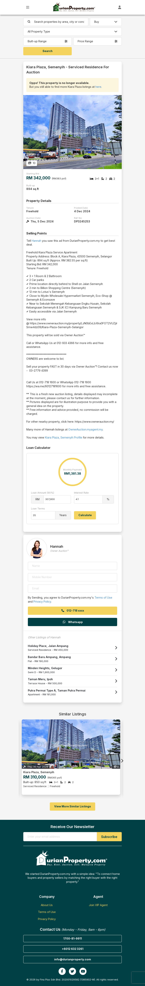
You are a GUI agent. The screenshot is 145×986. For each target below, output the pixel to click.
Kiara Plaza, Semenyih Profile (63, 437)
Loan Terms (38, 508)
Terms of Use (103, 597)
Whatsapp (72, 622)
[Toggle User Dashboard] (120, 7)
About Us (47, 905)
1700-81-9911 (72, 938)
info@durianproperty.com (72, 959)
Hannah (36, 240)
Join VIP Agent (98, 905)
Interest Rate (81, 492)
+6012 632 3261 (72, 948)
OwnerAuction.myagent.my (85, 429)
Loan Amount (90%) (42, 492)
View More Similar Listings (72, 806)
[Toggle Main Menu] (27, 7)
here (98, 86)
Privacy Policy (42, 601)
